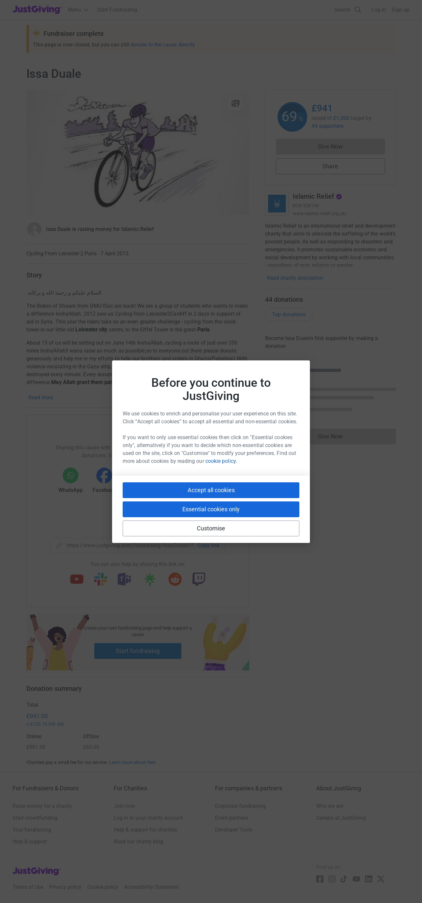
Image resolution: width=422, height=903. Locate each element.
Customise (211, 528)
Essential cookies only (211, 509)
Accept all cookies (211, 490)
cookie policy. (221, 461)
